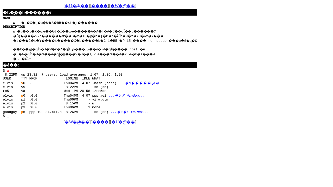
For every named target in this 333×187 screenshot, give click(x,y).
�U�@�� (88, 6)
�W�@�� (134, 6)
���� (111, 6)
